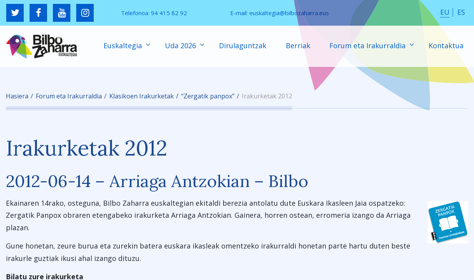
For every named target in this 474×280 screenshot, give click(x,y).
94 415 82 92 (169, 13)
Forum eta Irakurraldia (368, 45)
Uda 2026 (181, 45)
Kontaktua (446, 45)
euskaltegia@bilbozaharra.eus (289, 13)
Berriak (298, 45)
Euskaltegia (123, 45)
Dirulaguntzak (242, 45)
